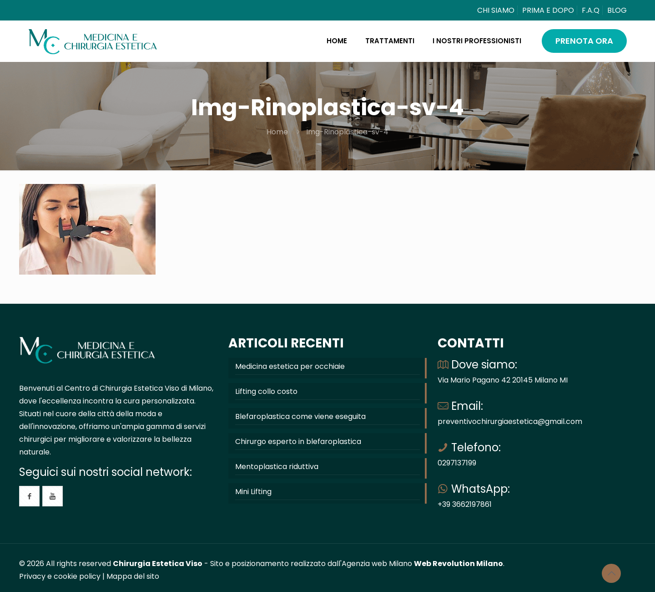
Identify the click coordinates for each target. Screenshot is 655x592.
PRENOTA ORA (584, 40)
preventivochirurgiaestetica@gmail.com (510, 421)
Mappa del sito (132, 576)
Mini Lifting (253, 491)
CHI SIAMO (495, 10)
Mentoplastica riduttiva (276, 466)
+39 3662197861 (465, 504)
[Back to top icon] (611, 573)
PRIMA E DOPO (548, 10)
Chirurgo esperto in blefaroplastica (298, 441)
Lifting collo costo (266, 391)
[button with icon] (29, 496)
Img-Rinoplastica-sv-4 (347, 132)
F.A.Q (591, 10)
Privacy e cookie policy (60, 576)
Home (277, 132)
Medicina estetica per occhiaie (290, 366)
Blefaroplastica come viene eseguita (300, 416)
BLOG (617, 10)
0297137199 (457, 463)
